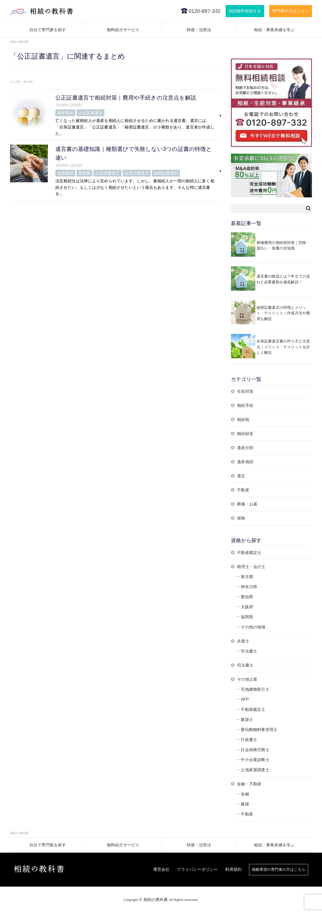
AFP (245, 699)
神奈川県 (249, 587)
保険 (241, 518)
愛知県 (247, 597)
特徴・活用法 (199, 30)
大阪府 (247, 607)
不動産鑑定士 (249, 552)
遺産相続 (245, 462)
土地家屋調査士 (255, 770)
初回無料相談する (245, 11)
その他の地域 (253, 627)
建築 (245, 804)
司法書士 (249, 651)
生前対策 (245, 391)
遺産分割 (245, 448)
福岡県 (247, 617)
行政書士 (249, 739)
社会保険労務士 (255, 750)
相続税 (243, 419)
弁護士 (243, 641)
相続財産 (245, 433)
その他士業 (247, 679)
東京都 (247, 577)
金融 (245, 794)
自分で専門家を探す (47, 30)
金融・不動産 (249, 784)
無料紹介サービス (123, 30)
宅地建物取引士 (255, 689)
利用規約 (230, 869)
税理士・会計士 (251, 566)
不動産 (243, 490)
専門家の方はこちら (290, 11)
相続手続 (245, 405)
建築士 (247, 719)
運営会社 (158, 869)
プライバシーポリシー (193, 869)
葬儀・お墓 (247, 504)
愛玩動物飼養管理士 (259, 729)
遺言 (241, 476)
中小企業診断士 (255, 760)
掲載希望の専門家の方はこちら (276, 869)
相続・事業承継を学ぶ (274, 30)
